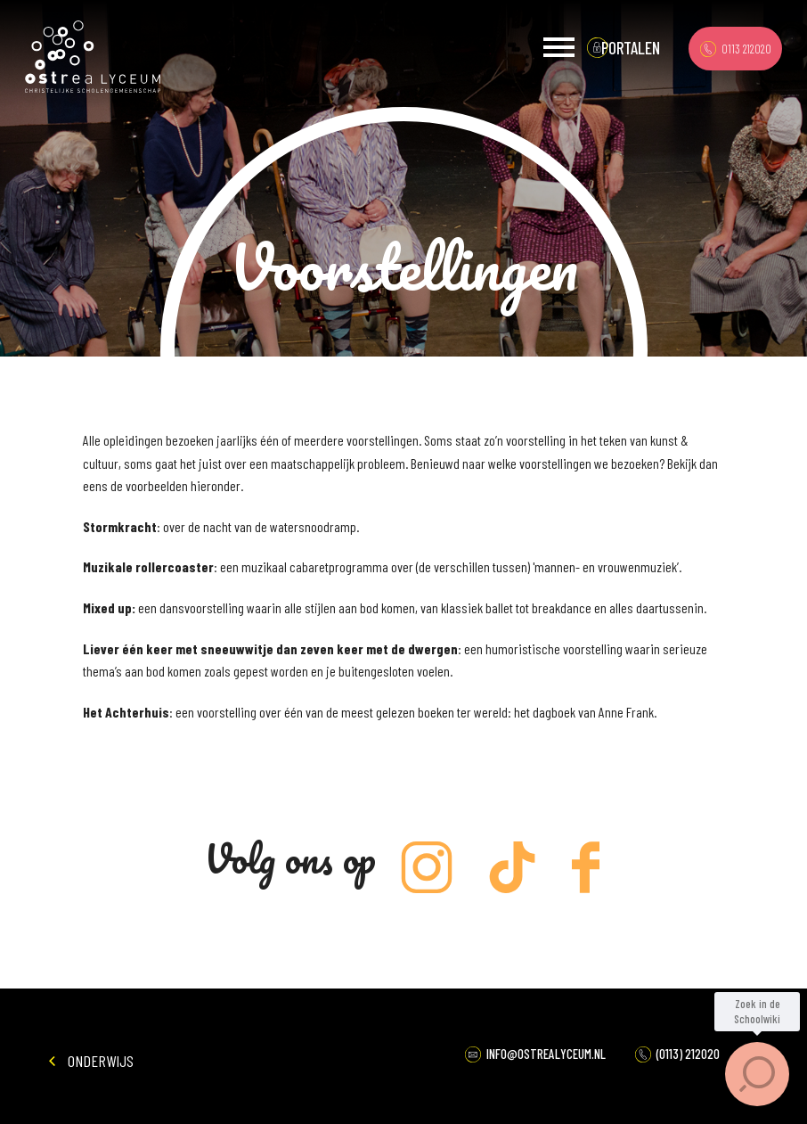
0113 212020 (735, 48)
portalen (630, 47)
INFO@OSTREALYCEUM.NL (535, 1054)
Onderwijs (91, 1061)
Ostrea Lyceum (92, 57)
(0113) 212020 (677, 1054)
